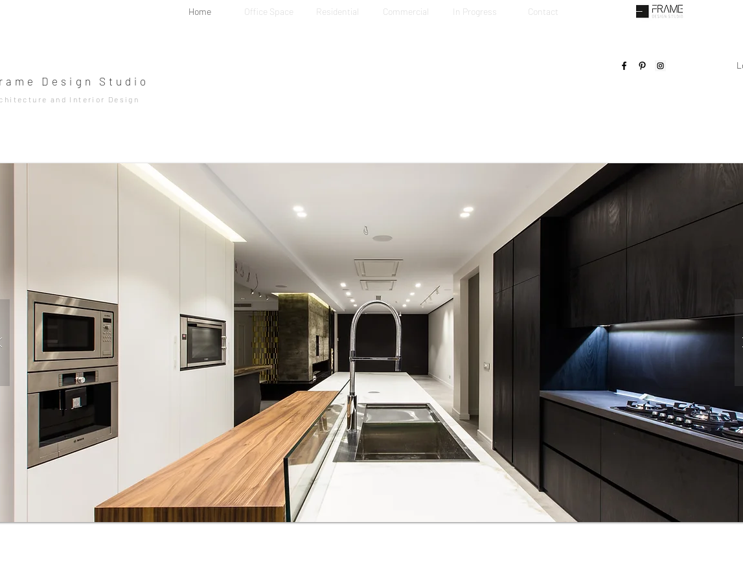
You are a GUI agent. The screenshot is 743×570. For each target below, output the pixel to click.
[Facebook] (624, 65)
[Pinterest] (642, 65)
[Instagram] (660, 65)
